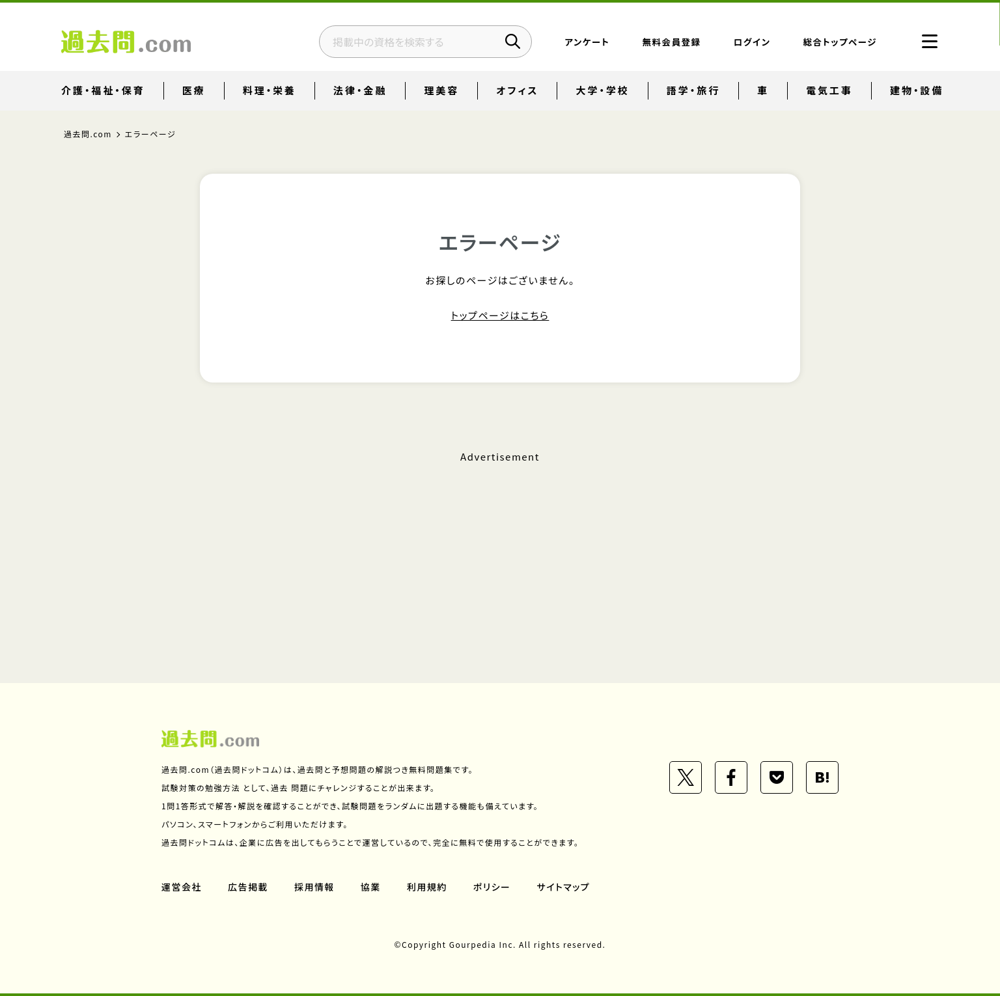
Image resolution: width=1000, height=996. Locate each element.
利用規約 (427, 886)
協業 (371, 886)
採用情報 (314, 886)
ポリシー (492, 886)
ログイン (751, 42)
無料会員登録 (671, 42)
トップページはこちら (500, 315)
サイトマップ (563, 886)
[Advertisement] (500, 548)
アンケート (586, 42)
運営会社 (181, 886)
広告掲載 (248, 886)
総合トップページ (839, 42)
